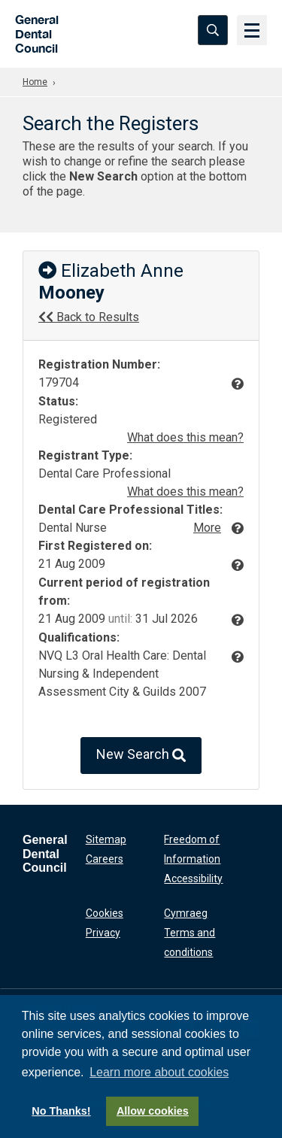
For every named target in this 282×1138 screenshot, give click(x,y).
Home (35, 82)
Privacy (103, 933)
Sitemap (106, 839)
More (207, 527)
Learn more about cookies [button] (159, 1072)
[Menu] (252, 30)
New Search (141, 755)
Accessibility (193, 878)
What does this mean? (185, 437)
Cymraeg (186, 913)
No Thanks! (61, 1111)
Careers (104, 859)
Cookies (104, 913)
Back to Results (88, 317)
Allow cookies (153, 1111)
